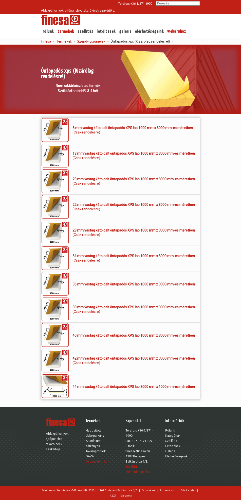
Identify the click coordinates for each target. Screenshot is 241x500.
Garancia (126, 495)
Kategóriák (172, 435)
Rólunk (48, 32)
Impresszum (168, 490)
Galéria (125, 32)
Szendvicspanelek (90, 41)
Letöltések (106, 32)
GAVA (90, 456)
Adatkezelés (188, 490)
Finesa (46, 41)
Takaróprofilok (96, 451)
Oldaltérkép (149, 490)
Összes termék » (97, 461)
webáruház (176, 32)
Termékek (65, 32)
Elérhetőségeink (149, 32)
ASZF (113, 495)
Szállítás (85, 32)
